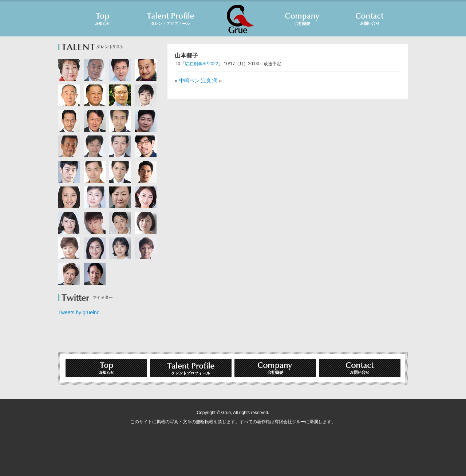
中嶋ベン (189, 80)
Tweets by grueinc (78, 312)
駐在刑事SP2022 (201, 63)
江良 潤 (209, 80)
